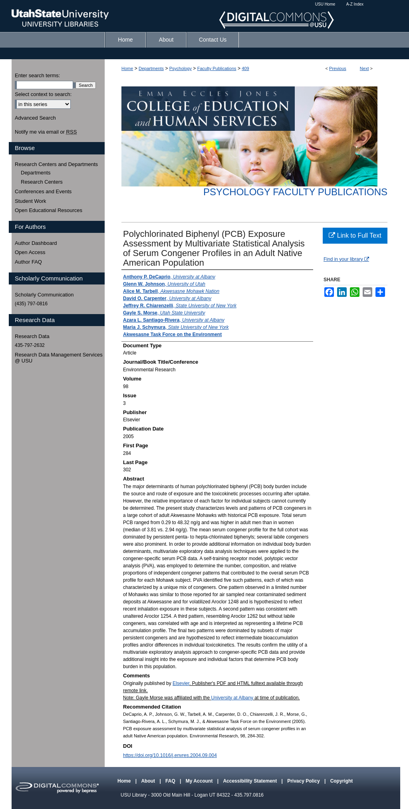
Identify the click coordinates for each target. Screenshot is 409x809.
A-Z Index (354, 4)
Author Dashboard (36, 243)
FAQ (171, 781)
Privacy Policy (304, 781)
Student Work (30, 201)
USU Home (325, 4)
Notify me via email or (46, 132)
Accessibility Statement (250, 781)
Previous (337, 68)
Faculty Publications (216, 68)
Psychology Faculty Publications (295, 191)
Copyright (341, 781)
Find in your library (346, 259)
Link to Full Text (355, 235)
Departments (151, 68)
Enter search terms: (37, 75)
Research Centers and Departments (56, 164)
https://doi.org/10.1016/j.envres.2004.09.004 (170, 755)
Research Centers (42, 182)
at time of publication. (276, 698)
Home (127, 68)
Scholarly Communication (44, 295)
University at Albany (232, 698)
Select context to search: (43, 94)
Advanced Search (35, 118)
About (148, 781)
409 (245, 68)
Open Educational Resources (48, 210)
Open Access (30, 252)
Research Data (32, 336)
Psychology (180, 68)
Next (364, 68)
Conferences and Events (43, 191)
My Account (200, 781)
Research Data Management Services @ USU (59, 358)
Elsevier (181, 683)
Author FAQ (28, 262)
